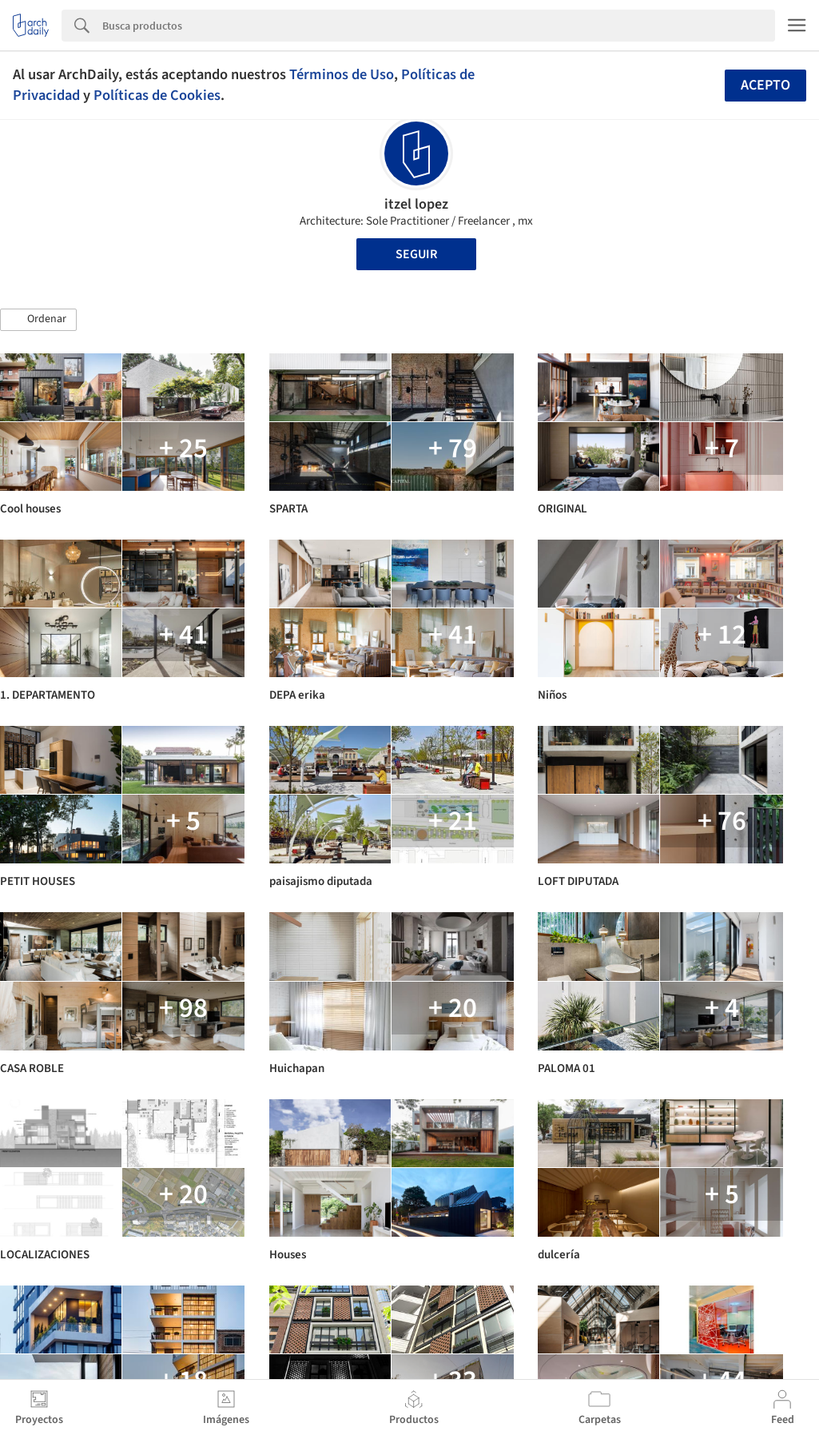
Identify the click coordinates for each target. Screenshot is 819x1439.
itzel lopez (416, 204)
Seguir (416, 254)
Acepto (765, 85)
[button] (38, 320)
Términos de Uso (341, 74)
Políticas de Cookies (157, 95)
